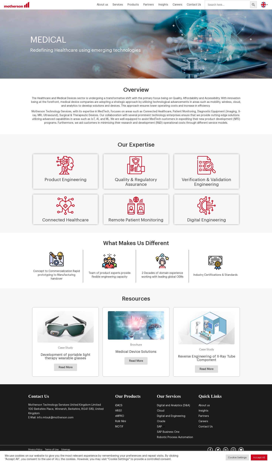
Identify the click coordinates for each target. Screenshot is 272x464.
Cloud (160, 410)
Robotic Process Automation (175, 437)
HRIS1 (118, 410)
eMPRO (119, 416)
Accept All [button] (259, 457)
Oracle (161, 421)
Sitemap (65, 449)
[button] (65, 367)
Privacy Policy (35, 449)
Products (133, 4)
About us (102, 4)
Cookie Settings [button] (237, 457)
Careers (177, 4)
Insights (163, 4)
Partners (148, 4)
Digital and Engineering (171, 416)
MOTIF (119, 426)
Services (118, 4)
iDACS (118, 405)
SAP (161, 426)
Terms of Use (52, 449)
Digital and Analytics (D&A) (173, 405)
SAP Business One (168, 432)
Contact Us (194, 4)
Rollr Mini (120, 421)
